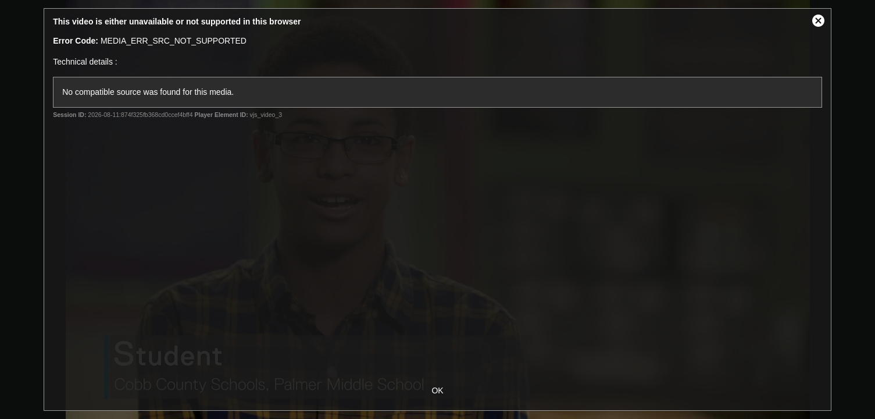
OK (437, 390)
